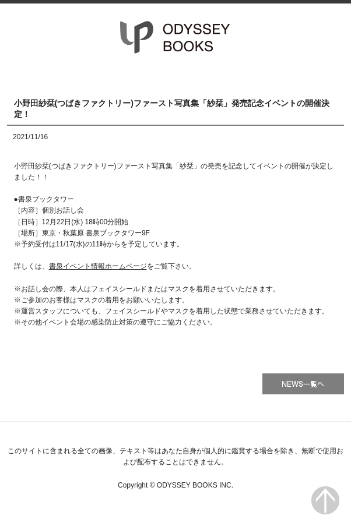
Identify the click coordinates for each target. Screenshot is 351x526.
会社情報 (293, 76)
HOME (57, 76)
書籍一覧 (175, 76)
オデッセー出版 (175, 37)
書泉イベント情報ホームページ (98, 266)
